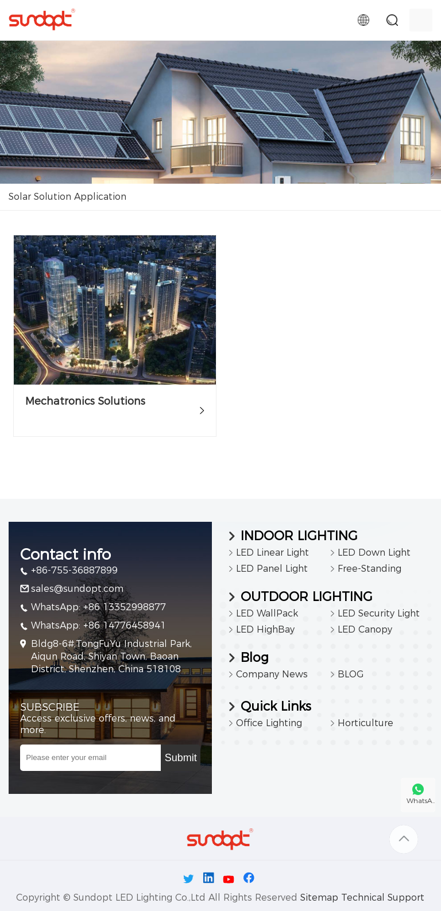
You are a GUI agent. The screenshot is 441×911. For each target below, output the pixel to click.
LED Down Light (374, 552)
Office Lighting (269, 723)
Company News (272, 674)
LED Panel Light (272, 568)
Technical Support (382, 897)
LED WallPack (267, 613)
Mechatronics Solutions (85, 401)
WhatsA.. (421, 800)
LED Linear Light (272, 552)
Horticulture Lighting (365, 724)
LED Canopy (365, 629)
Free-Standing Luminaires (369, 570)
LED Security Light (379, 613)
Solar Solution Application (67, 196)
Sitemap (319, 897)
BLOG (350, 674)
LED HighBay (265, 629)
